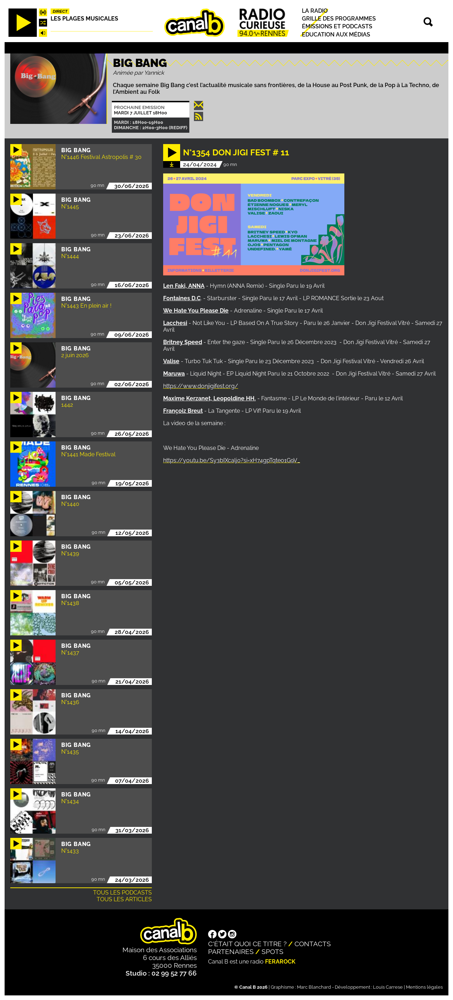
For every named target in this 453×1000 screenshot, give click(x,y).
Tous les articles (124, 899)
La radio (315, 10)
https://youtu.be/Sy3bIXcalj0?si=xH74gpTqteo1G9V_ (231, 460)
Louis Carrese (388, 987)
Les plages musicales (84, 18)
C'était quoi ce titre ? (247, 944)
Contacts (312, 944)
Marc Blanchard (314, 987)
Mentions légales (424, 987)
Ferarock (280, 961)
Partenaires (231, 951)
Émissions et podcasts (337, 26)
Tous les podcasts (122, 892)
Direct (60, 11)
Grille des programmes (339, 18)
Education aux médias (336, 34)
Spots (272, 951)
